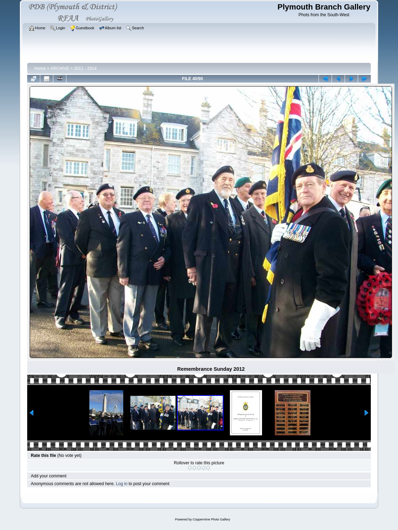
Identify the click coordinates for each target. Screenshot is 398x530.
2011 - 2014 (85, 68)
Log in (121, 483)
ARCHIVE (59, 68)
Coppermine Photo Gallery (211, 519)
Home (40, 68)
